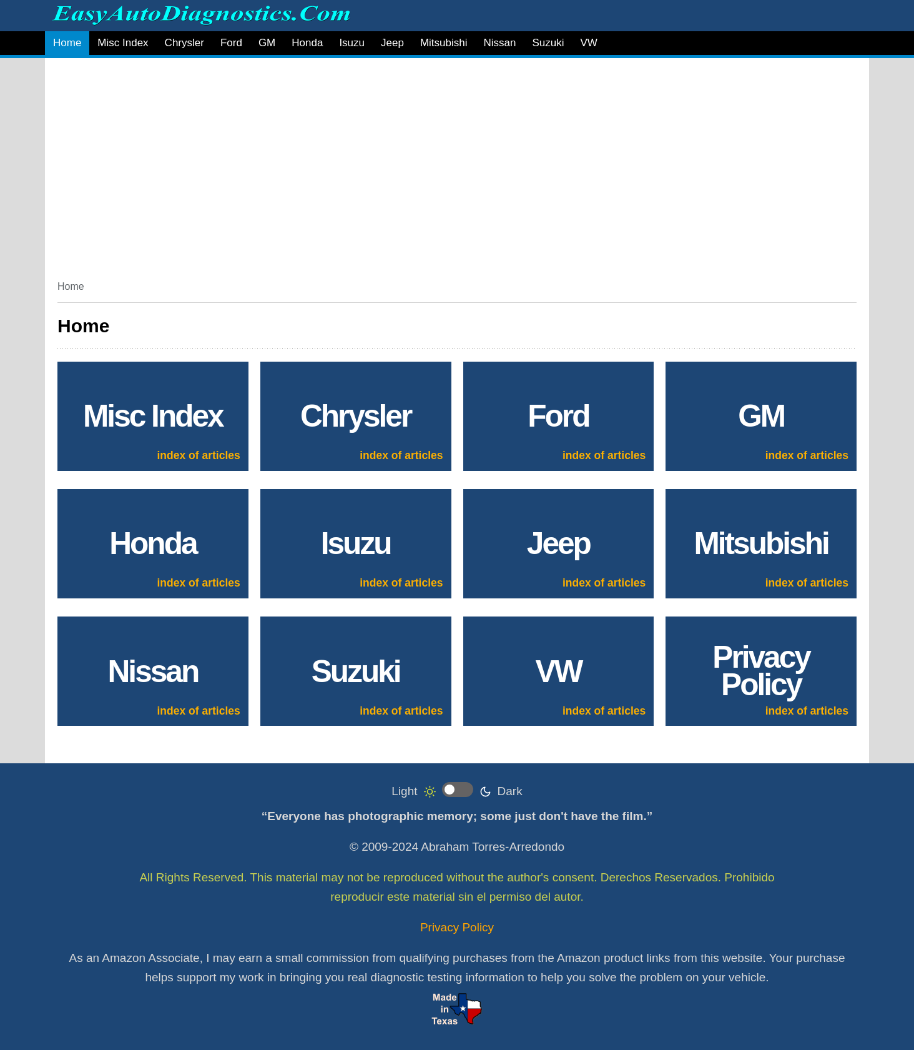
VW (588, 43)
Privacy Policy (457, 927)
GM (266, 43)
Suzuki (548, 43)
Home (67, 43)
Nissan (499, 43)
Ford (231, 43)
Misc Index (122, 43)
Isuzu (352, 43)
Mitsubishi (444, 43)
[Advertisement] (432, 164)
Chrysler (184, 43)
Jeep (392, 43)
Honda (307, 43)
